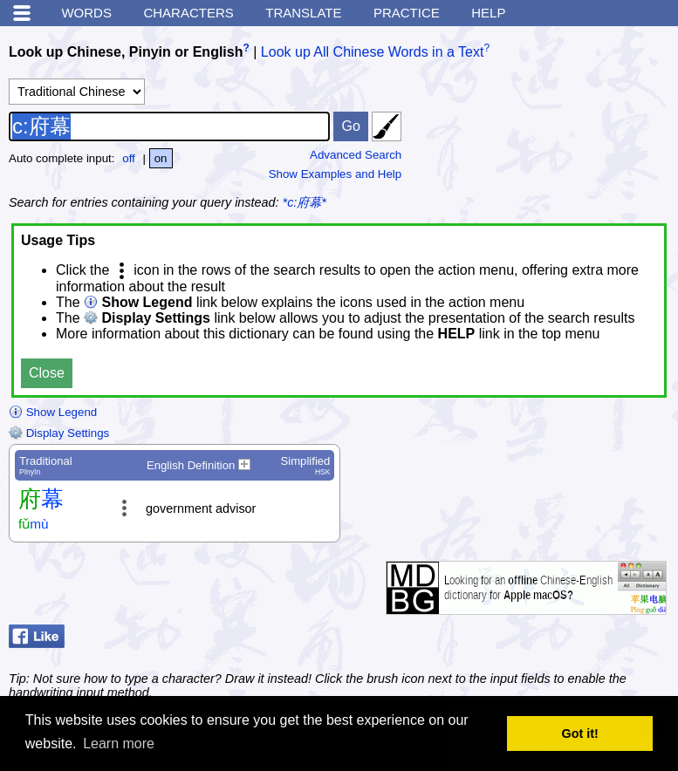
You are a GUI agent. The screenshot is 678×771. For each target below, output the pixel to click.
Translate (303, 12)
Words (86, 12)
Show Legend (53, 412)
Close (47, 372)
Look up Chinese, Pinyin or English (126, 51)
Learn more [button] (118, 743)
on (161, 158)
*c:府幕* (304, 202)
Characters (188, 12)
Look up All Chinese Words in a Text (372, 51)
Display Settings (59, 433)
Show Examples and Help (335, 174)
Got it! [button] (580, 733)
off (128, 158)
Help (488, 12)
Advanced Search (355, 154)
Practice (406, 12)
